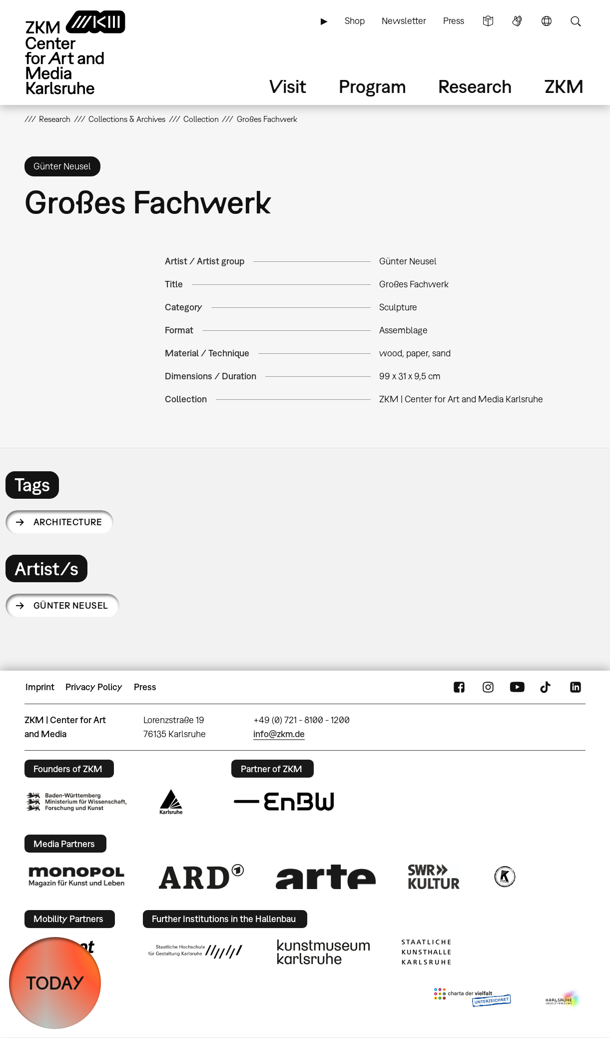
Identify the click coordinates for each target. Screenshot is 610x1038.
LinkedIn (576, 687)
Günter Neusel (70, 605)
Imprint (39, 687)
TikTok (547, 687)
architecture (67, 522)
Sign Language (517, 21)
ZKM (564, 86)
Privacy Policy (93, 687)
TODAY (55, 983)
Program (372, 86)
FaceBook (459, 687)
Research (475, 86)
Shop (355, 20)
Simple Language (488, 21)
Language (547, 21)
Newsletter (404, 20)
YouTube (517, 687)
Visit (287, 86)
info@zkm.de (279, 734)
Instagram (488, 687)
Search (576, 21)
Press (453, 20)
